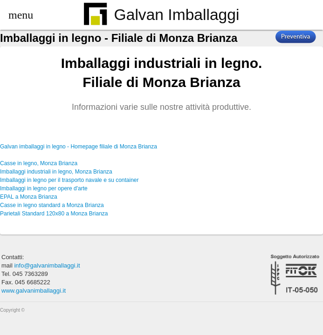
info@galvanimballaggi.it (47, 265)
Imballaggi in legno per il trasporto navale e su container (69, 180)
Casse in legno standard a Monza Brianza (52, 205)
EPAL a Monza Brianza (28, 197)
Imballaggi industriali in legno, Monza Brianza (56, 171)
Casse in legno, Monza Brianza (38, 163)
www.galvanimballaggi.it (33, 290)
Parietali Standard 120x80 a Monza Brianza (54, 213)
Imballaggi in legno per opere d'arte (44, 188)
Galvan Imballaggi (162, 15)
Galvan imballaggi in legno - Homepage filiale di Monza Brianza (78, 146)
